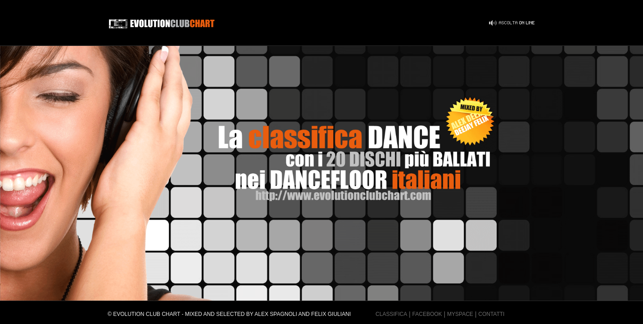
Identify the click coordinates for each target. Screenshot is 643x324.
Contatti (491, 314)
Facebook (427, 314)
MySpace (460, 314)
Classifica (391, 314)
